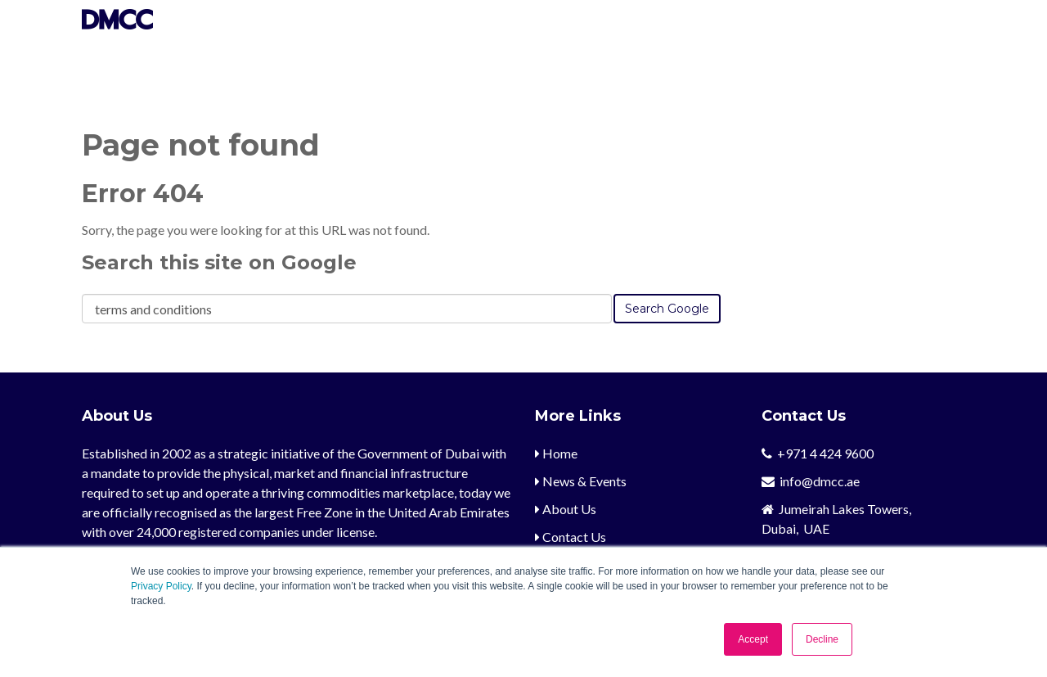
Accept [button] (753, 639)
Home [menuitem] (556, 453)
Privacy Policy (161, 586)
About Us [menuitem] (565, 509)
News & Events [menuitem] (581, 481)
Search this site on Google (219, 262)
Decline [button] (822, 639)
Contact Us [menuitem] (570, 536)
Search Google (667, 308)
